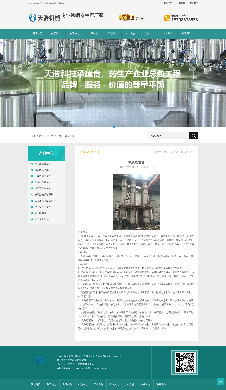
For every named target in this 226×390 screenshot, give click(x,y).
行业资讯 (59, 136)
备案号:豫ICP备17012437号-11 (110, 356)
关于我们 (56, 33)
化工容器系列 (42, 213)
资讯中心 (74, 33)
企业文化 (130, 33)
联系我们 (194, 3)
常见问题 (69, 136)
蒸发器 (117, 236)
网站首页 (168, 3)
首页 (166, 152)
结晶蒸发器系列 (43, 188)
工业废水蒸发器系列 (45, 201)
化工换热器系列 (43, 207)
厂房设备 (112, 33)
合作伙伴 (149, 33)
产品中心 (93, 33)
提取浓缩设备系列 (44, 194)
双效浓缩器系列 (43, 170)
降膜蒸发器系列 (43, 182)
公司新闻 (49, 136)
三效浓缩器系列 (43, 176)
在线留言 (181, 3)
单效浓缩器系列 (43, 163)
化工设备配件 (42, 219)
